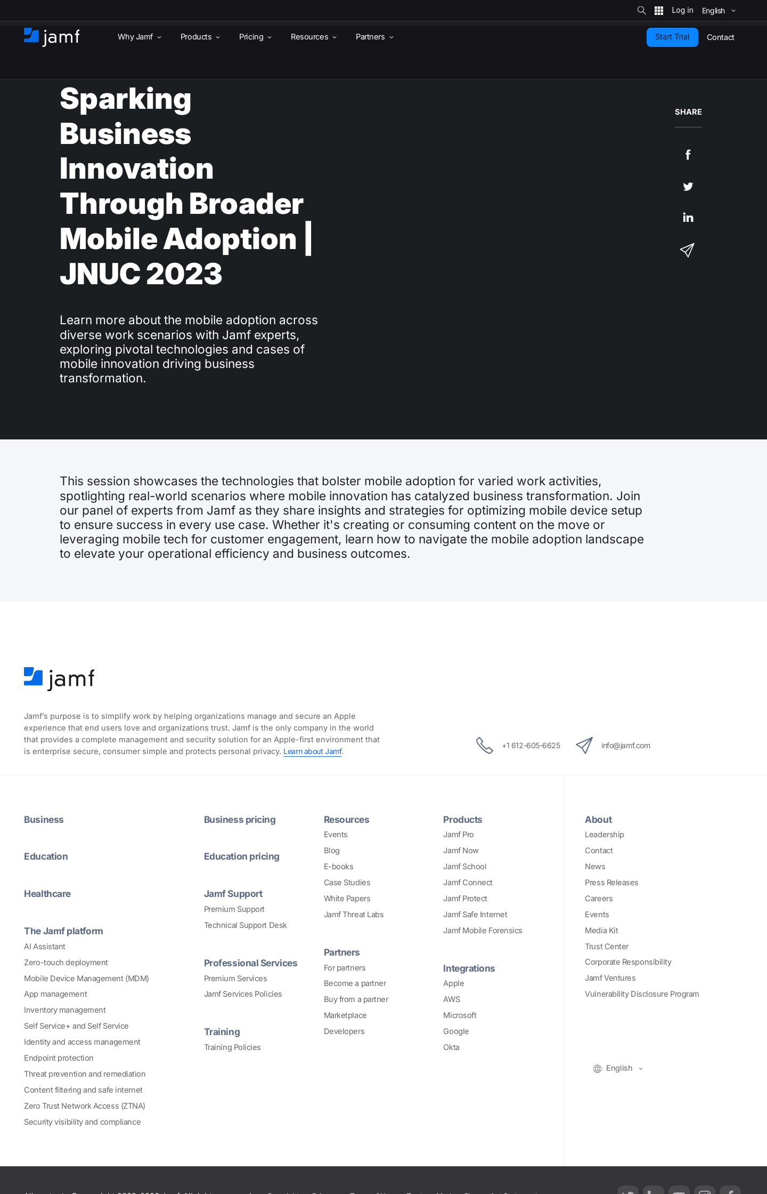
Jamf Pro (458, 834)
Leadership (604, 834)
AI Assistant (45, 946)
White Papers (347, 898)
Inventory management (64, 1010)
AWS (451, 999)
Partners (343, 952)
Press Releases (612, 882)
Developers (344, 1031)
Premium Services (235, 978)
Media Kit (601, 930)
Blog (332, 850)
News (595, 866)
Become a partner (355, 983)
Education (46, 856)
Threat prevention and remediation (84, 1074)
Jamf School (464, 866)
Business (44, 819)
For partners (345, 968)
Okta (451, 1047)
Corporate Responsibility (628, 962)
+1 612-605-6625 (512, 745)
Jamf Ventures (610, 978)
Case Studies (347, 882)
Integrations (470, 968)
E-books (339, 866)
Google (456, 1031)
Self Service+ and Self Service (76, 1026)
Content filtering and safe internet (83, 1090)
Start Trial (672, 37)
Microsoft (459, 1015)
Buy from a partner (356, 999)
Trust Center (607, 946)
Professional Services (253, 962)
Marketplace (345, 1015)
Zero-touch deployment (66, 962)
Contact (599, 850)
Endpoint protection (58, 1058)
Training (222, 1031)
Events (336, 834)
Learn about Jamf (313, 751)
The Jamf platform (65, 930)
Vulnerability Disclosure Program (642, 994)
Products (463, 819)
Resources (348, 819)
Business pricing (241, 819)
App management (55, 994)
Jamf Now (460, 850)
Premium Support (234, 909)
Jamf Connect (468, 882)
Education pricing (243, 856)
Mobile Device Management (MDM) (86, 978)
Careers (599, 898)
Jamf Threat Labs (354, 914)
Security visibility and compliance (82, 1122)
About (599, 819)
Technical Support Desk (245, 925)
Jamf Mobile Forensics (483, 930)
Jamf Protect (465, 898)
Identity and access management (82, 1042)
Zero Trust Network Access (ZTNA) (84, 1106)
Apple (453, 983)
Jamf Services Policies (243, 994)
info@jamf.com (618, 745)
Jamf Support (234, 893)
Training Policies (232, 1047)
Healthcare (49, 893)
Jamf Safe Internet (475, 914)
